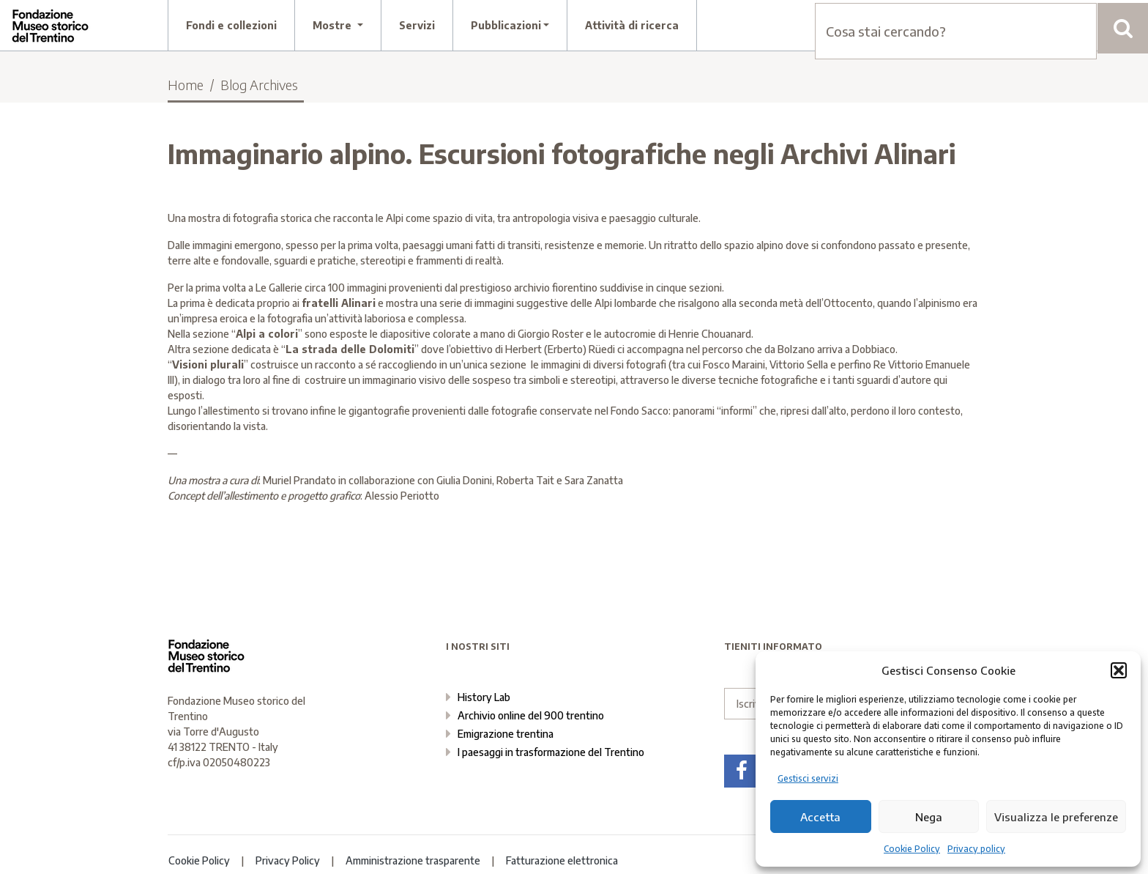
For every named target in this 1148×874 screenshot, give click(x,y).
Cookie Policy (912, 848)
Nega (928, 816)
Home (186, 84)
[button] (1118, 670)
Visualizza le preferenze (1056, 816)
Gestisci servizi (808, 778)
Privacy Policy (288, 860)
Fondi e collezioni (231, 25)
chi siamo (875, 25)
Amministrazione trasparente (413, 860)
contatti (976, 25)
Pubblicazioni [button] (506, 25)
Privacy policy (976, 848)
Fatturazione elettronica (562, 860)
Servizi (417, 25)
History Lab (484, 697)
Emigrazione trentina (506, 733)
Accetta (820, 816)
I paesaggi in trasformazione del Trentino (551, 752)
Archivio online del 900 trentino (531, 715)
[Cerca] (1122, 28)
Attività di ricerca (632, 25)
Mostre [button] (333, 25)
